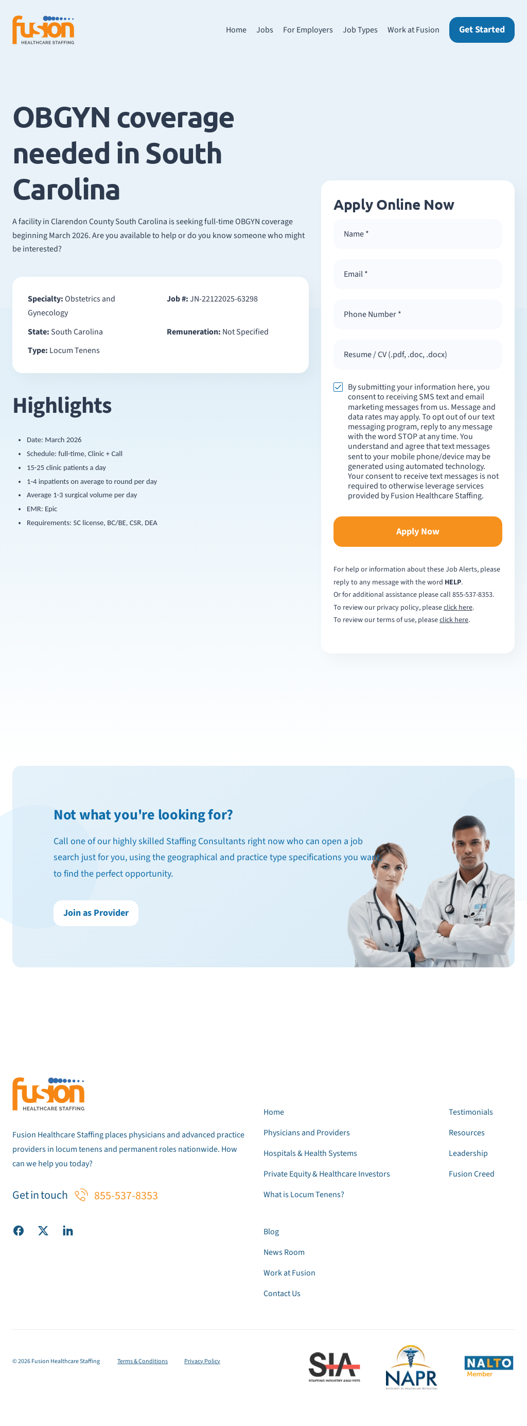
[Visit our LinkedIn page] (68, 1230)
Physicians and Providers (307, 1132)
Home (236, 30)
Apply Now (418, 531)
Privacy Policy (202, 1361)
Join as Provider (96, 913)
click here (458, 607)
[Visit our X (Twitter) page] (43, 1230)
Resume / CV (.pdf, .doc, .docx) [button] (395, 354)
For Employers (308, 30)
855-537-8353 (472, 595)
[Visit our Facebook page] (18, 1230)
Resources (467, 1132)
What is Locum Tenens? (304, 1194)
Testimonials (471, 1112)
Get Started (482, 29)
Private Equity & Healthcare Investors (327, 1174)
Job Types (360, 30)
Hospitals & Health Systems (310, 1153)
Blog (271, 1231)
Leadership (468, 1153)
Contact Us (282, 1293)
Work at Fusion (414, 30)
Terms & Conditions (142, 1361)
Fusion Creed (472, 1174)
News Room (284, 1252)
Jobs (264, 30)
